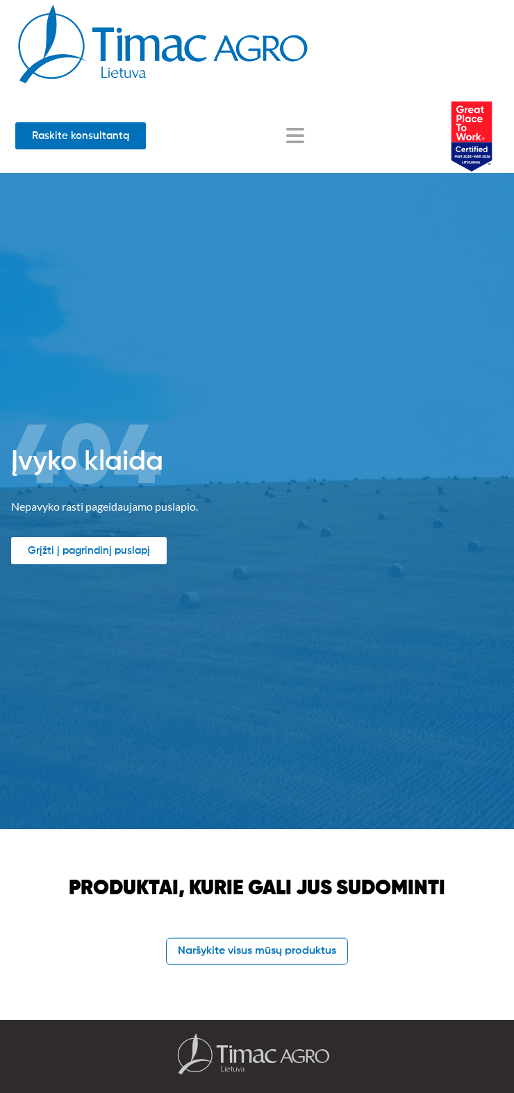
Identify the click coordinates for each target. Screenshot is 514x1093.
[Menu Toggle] (295, 135)
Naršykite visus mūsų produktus (257, 951)
